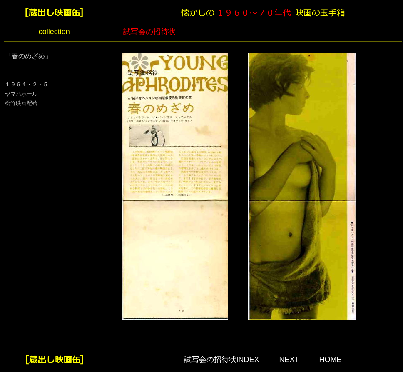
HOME (330, 359)
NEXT (289, 359)
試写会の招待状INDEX (221, 359)
